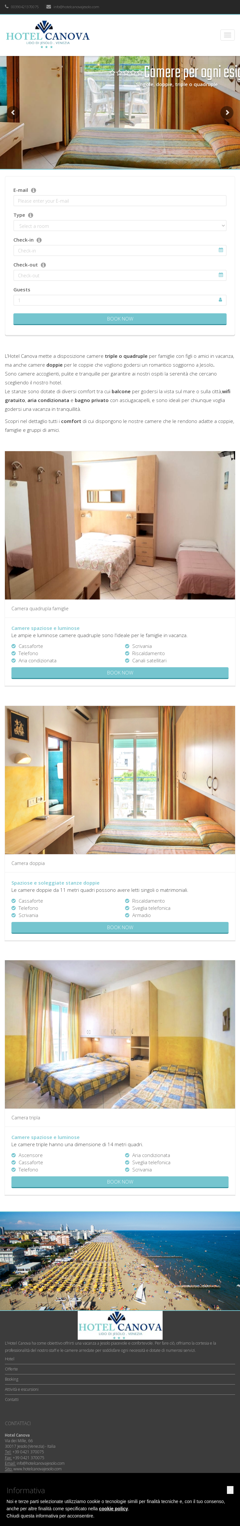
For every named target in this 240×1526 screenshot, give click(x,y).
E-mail (20, 190)
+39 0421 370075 (28, 1452)
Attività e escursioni (22, 1389)
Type (19, 214)
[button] (230, 1490)
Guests (21, 289)
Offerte (11, 1369)
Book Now (120, 318)
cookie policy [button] (113, 1508)
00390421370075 (22, 6)
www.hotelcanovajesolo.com (37, 1469)
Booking (11, 1379)
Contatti (12, 1399)
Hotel (9, 1359)
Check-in (23, 239)
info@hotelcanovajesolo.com (72, 6)
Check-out (25, 264)
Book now (120, 672)
